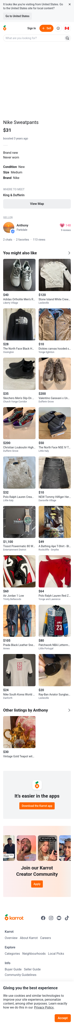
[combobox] (34, 38)
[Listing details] (37, 182)
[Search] (67, 38)
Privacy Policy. (44, 1007)
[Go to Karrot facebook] (43, 918)
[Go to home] (4, 28)
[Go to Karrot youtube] (59, 918)
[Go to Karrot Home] (14, 917)
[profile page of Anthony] (8, 227)
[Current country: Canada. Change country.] (67, 28)
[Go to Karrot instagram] (51, 918)
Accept (63, 1018)
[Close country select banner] (69, 4)
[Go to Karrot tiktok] (67, 918)
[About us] (58, 28)
